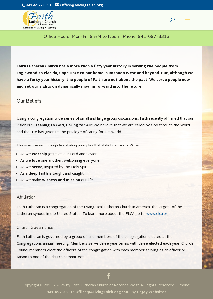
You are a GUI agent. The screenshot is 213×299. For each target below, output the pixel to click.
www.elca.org (157, 213)
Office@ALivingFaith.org (98, 291)
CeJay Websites (151, 291)
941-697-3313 (153, 36)
